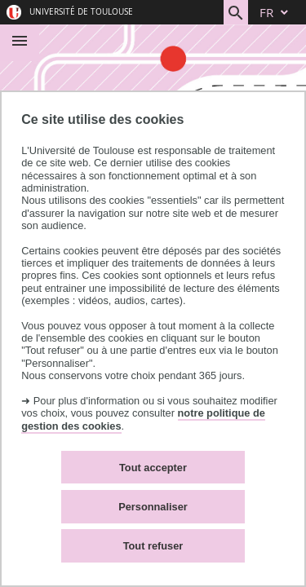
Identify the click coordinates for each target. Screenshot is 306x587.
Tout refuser (153, 546)
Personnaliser (153, 507)
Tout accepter (153, 467)
